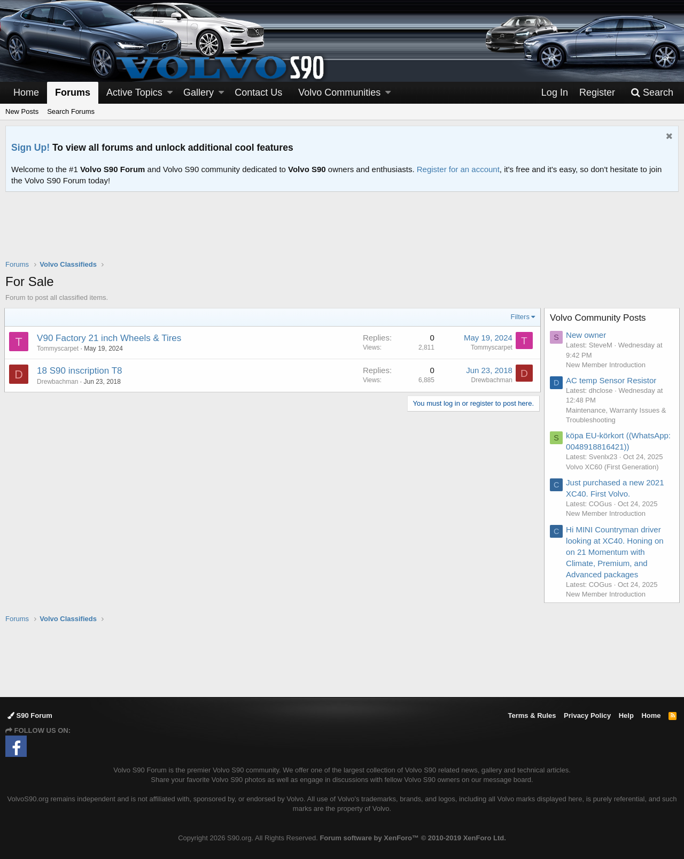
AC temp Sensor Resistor (612, 380)
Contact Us (258, 92)
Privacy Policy (587, 715)
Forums (72, 92)
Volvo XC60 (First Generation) (613, 467)
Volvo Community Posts (599, 318)
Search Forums (71, 111)
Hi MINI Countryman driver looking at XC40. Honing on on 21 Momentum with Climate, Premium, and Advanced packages (616, 552)
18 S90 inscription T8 (80, 371)
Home (26, 92)
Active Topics (134, 92)
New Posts (21, 111)
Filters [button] (519, 317)
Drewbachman (58, 381)
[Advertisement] (342, 232)
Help (626, 715)
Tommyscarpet (59, 348)
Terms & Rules (532, 715)
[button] (170, 93)
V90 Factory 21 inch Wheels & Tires (110, 338)
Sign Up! (30, 147)
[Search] (652, 93)
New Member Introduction (607, 365)
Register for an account (458, 169)
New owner (587, 334)
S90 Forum (29, 715)
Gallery (198, 92)
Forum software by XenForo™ (413, 838)
